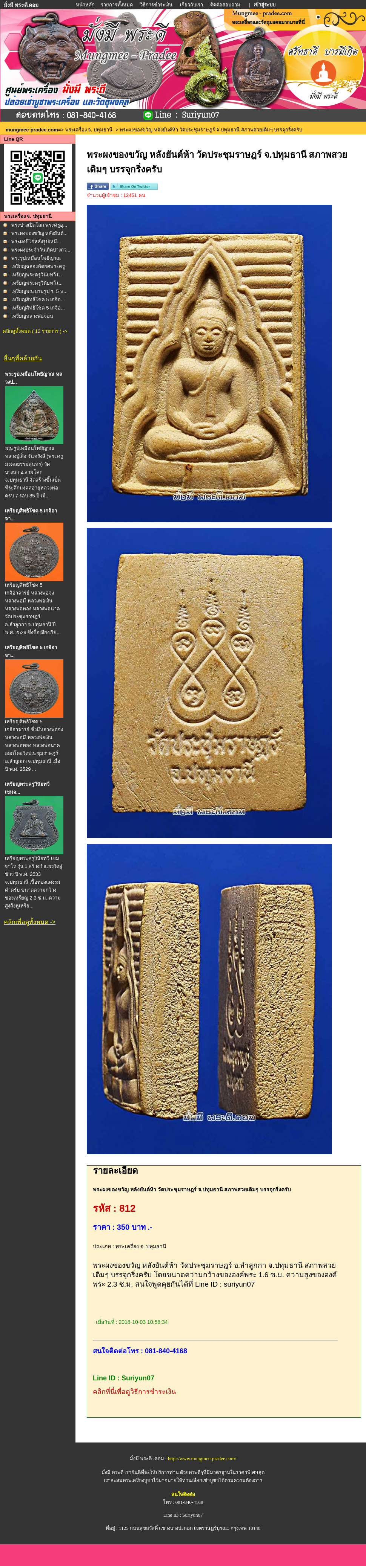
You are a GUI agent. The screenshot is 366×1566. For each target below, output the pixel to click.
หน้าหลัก (86, 5)
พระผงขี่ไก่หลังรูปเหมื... (36, 241)
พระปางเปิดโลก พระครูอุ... (39, 225)
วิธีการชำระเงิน (157, 5)
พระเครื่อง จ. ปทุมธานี (89, 130)
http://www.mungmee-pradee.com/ (202, 1458)
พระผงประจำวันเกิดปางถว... (41, 250)
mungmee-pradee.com (32, 130)
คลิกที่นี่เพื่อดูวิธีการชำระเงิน (134, 1391)
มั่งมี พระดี (113, 1472)
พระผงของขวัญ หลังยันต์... (39, 233)
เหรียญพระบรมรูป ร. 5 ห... (39, 291)
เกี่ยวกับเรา (191, 5)
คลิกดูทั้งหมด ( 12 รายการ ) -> (35, 331)
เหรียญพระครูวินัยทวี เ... (37, 275)
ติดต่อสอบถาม (225, 5)
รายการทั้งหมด (117, 5)
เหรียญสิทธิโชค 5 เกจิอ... (38, 299)
